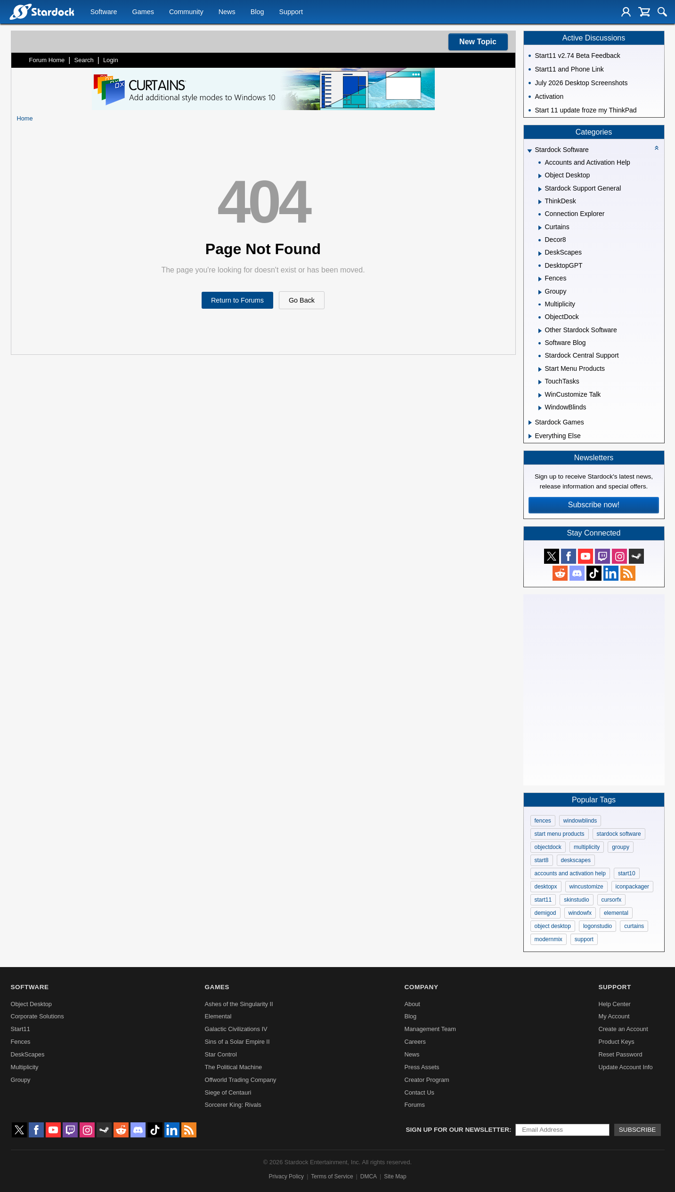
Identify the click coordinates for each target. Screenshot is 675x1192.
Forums (414, 1104)
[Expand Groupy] (540, 292)
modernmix (548, 939)
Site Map (395, 1176)
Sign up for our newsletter (458, 1129)
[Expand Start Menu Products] (540, 369)
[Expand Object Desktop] (540, 176)
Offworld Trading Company (241, 1079)
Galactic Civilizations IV (236, 1028)
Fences (21, 1041)
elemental (616, 913)
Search (84, 60)
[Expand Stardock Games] (530, 422)
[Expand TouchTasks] (540, 382)
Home (25, 118)
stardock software (619, 834)
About (412, 1004)
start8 (542, 860)
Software (103, 12)
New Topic (477, 42)
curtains (634, 926)
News (227, 12)
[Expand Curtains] (540, 227)
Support (290, 12)
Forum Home (47, 60)
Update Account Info (625, 1067)
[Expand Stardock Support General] (540, 189)
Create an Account (623, 1028)
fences (543, 820)
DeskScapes (28, 1054)
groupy (620, 847)
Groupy (21, 1079)
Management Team (429, 1028)
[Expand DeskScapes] (540, 253)
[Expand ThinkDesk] (540, 202)
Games (143, 12)
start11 (543, 899)
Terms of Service (332, 1176)
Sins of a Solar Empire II (237, 1041)
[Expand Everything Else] (530, 436)
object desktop (553, 926)
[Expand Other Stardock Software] (540, 330)
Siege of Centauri (228, 1092)
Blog (257, 12)
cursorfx (612, 899)
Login (110, 60)
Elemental (218, 1016)
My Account (613, 1016)
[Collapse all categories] (656, 147)
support (584, 939)
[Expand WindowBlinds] (540, 408)
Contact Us (419, 1092)
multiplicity (587, 847)
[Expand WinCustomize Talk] (540, 395)
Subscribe (637, 1129)
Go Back (302, 300)
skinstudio (576, 899)
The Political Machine (233, 1067)
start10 (626, 873)
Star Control (221, 1054)
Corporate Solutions (37, 1016)
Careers (415, 1041)
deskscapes (576, 860)
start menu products (560, 834)
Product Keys (616, 1041)
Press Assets (421, 1067)
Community (186, 12)
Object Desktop (31, 1004)
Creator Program (426, 1079)
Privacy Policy (286, 1176)
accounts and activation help (570, 873)
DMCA (368, 1176)
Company (421, 987)
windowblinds (580, 820)
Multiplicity (25, 1067)
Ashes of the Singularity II (239, 1004)
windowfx (580, 913)
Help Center (614, 1004)
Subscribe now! (593, 505)
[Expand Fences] (540, 279)
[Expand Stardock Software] (529, 150)
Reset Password (620, 1054)
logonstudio (597, 926)
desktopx (546, 886)
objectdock (548, 847)
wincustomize (586, 886)
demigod (545, 913)
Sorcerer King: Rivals (233, 1104)
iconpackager (632, 886)
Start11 (20, 1028)
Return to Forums (237, 300)
